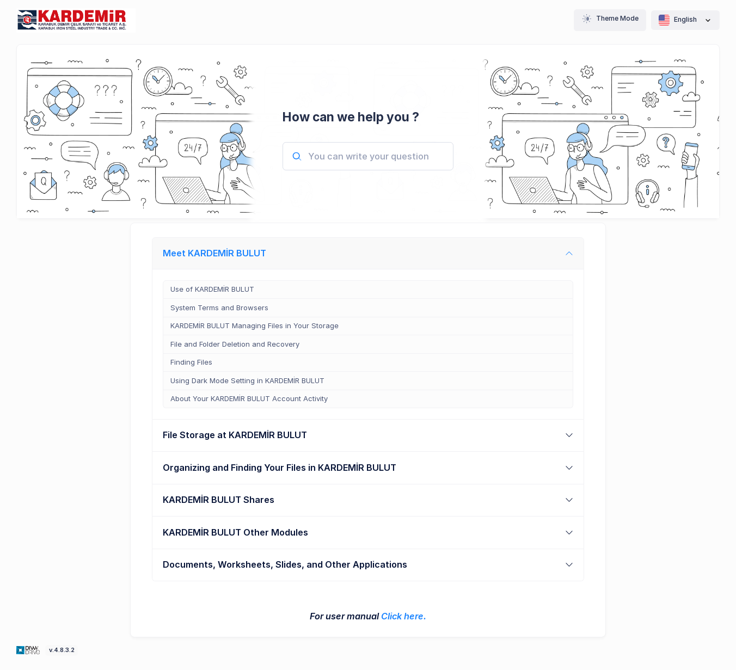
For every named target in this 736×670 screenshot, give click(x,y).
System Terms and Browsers (219, 307)
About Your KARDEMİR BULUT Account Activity (249, 398)
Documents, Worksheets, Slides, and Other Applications (285, 564)
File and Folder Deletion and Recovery (234, 344)
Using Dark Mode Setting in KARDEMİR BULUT (247, 380)
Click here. (403, 616)
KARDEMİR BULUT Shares (218, 499)
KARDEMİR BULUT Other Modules (235, 532)
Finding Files (191, 362)
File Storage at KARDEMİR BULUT (235, 434)
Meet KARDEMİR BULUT (214, 253)
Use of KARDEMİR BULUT (212, 289)
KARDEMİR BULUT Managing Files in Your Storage (254, 325)
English (685, 20)
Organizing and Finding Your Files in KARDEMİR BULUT (279, 467)
